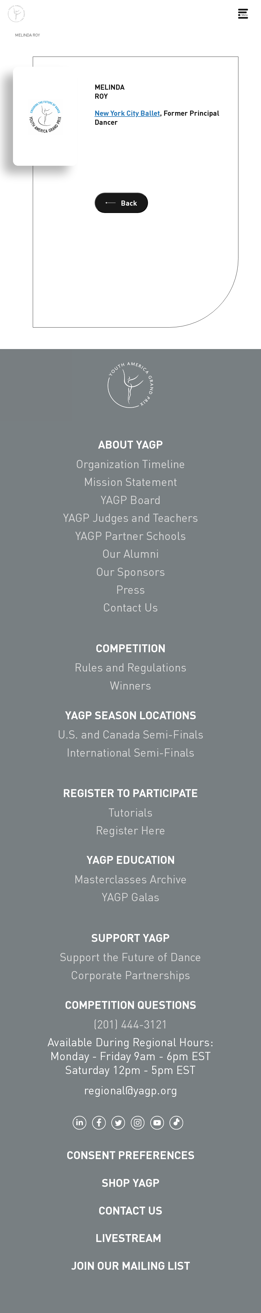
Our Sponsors (130, 571)
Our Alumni (130, 553)
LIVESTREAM (130, 1237)
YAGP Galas (130, 897)
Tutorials (130, 812)
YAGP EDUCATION (130, 859)
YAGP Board (130, 500)
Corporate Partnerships (130, 975)
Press (130, 589)
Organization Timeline (130, 464)
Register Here (130, 830)
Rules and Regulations (131, 667)
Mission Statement (130, 481)
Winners (130, 685)
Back (121, 202)
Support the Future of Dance (130, 957)
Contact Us (130, 607)
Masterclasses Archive (130, 879)
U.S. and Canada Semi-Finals (131, 734)
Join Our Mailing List (130, 1265)
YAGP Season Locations (130, 715)
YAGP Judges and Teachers (130, 517)
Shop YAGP (131, 1182)
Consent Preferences (131, 1154)
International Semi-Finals (130, 752)
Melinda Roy (27, 35)
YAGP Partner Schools (130, 536)
